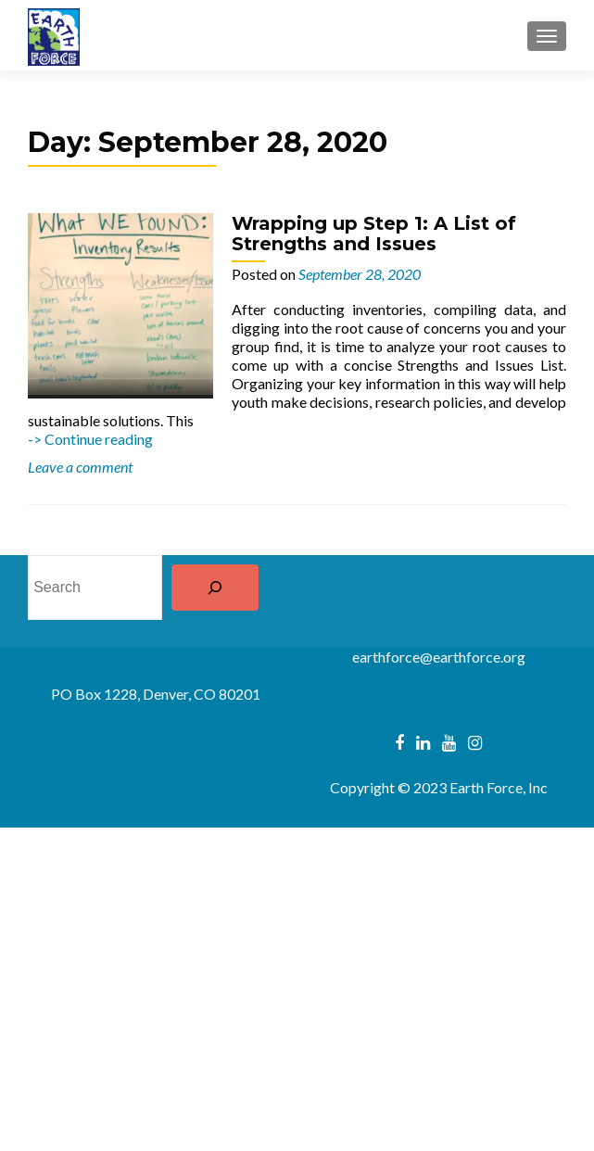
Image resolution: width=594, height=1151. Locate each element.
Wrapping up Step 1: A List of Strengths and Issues (374, 233)
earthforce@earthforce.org (438, 656)
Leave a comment (80, 466)
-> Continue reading (90, 439)
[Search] (215, 587)
